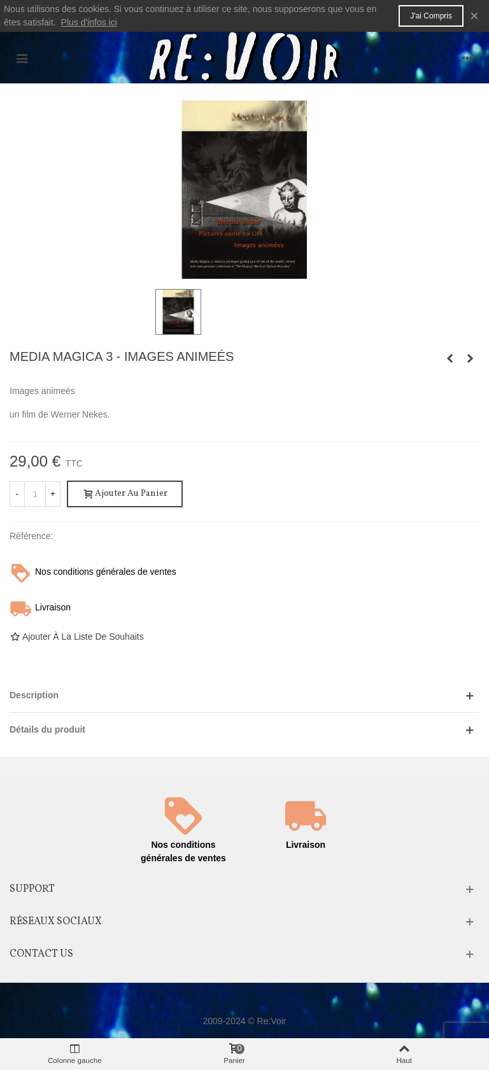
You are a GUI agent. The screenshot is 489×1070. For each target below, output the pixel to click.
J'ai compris (431, 15)
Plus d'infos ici (89, 22)
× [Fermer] (474, 15)
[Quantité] (35, 494)
